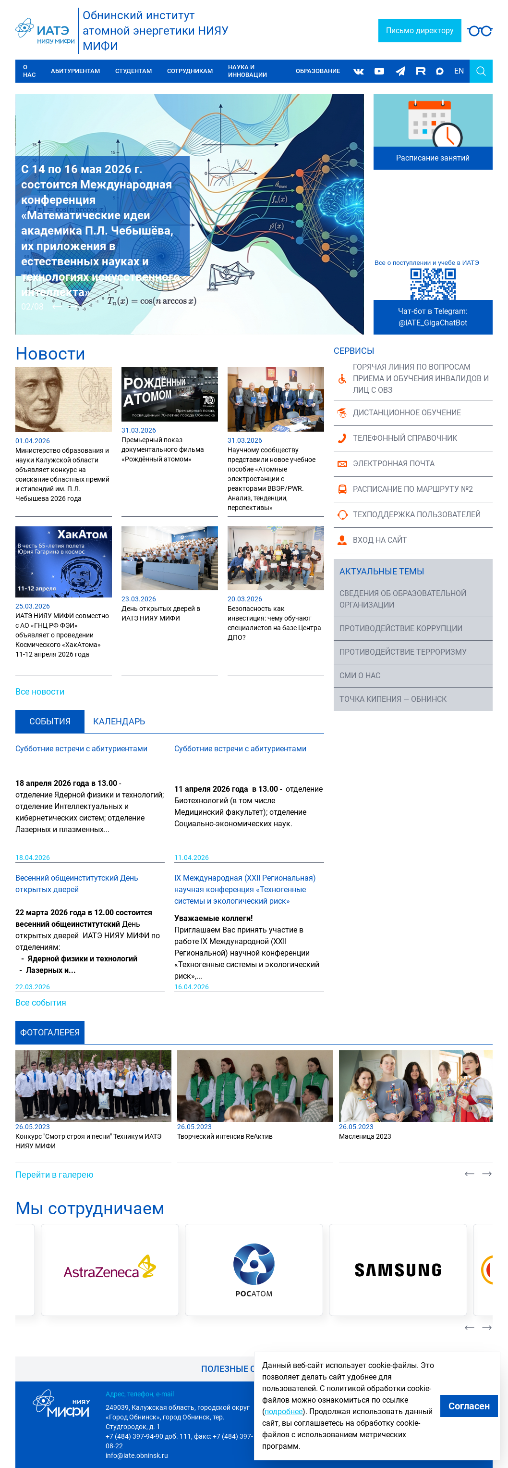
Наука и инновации (247, 70)
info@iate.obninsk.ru (137, 1455)
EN (459, 70)
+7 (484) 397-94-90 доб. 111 (148, 1436)
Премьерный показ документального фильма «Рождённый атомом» (162, 449)
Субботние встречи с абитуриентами (81, 748)
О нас (29, 70)
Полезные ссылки (244, 1369)
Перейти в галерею (54, 1174)
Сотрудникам (190, 71)
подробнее (283, 1411)
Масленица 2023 (365, 1136)
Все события (40, 1002)
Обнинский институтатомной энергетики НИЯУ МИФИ (156, 31)
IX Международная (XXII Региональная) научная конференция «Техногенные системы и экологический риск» (245, 889)
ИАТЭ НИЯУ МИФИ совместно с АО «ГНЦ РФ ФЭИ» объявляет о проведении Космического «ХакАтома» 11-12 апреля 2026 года (62, 635)
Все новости (39, 691)
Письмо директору (420, 30)
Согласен (469, 1406)
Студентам (133, 71)
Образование (318, 71)
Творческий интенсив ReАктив (225, 1136)
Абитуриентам (75, 71)
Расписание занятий (433, 157)
